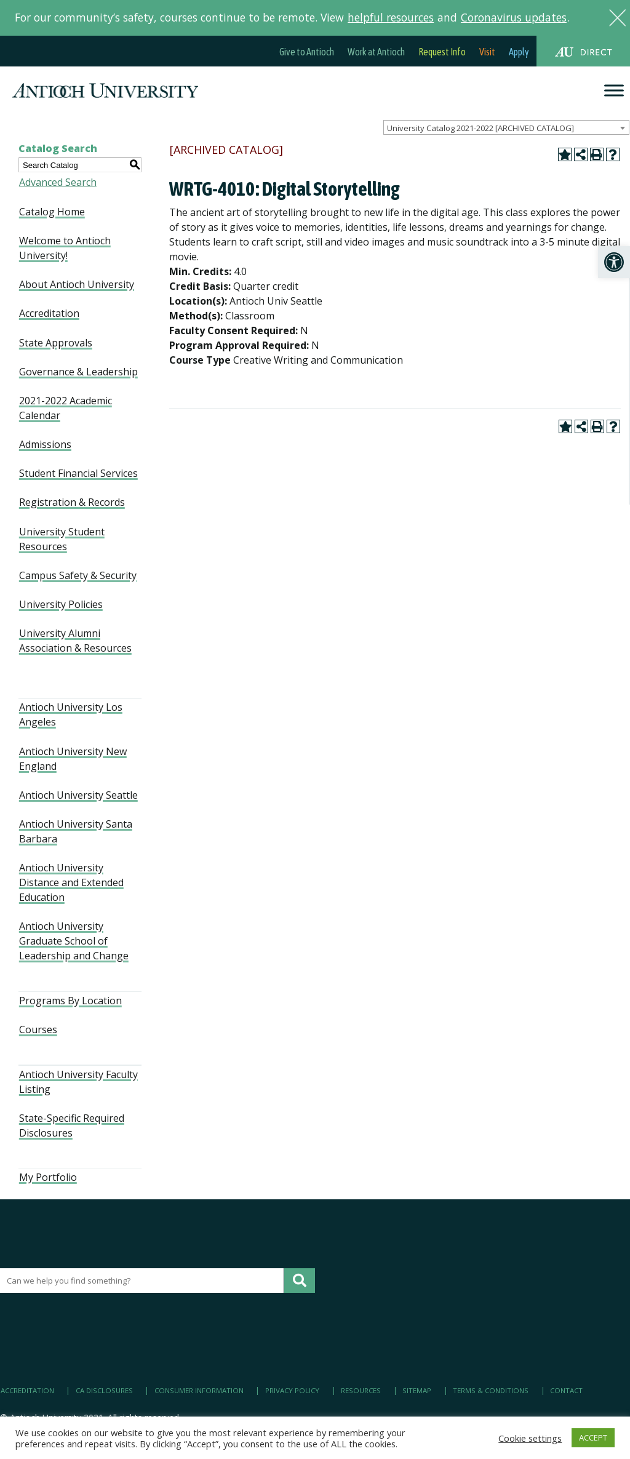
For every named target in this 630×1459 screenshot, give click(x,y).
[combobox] (506, 127)
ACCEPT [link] (593, 1437)
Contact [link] (566, 1390)
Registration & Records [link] (72, 502)
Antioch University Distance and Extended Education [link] (71, 882)
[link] (614, 262)
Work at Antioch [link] (376, 51)
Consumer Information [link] (199, 1390)
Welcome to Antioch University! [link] (65, 248)
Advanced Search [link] (58, 181)
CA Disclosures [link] (104, 1390)
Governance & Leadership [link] (78, 371)
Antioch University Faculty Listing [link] (78, 1082)
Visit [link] (487, 51)
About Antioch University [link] (76, 284)
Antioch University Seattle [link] (78, 795)
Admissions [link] (45, 444)
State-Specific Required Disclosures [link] (71, 1125)
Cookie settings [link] (530, 1438)
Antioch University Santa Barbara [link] (75, 831)
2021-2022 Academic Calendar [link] (65, 408)
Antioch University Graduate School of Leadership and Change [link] (74, 940)
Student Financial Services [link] (78, 473)
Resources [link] (361, 1390)
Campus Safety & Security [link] (78, 575)
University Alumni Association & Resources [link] (75, 640)
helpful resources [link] (391, 17)
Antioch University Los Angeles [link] (70, 714)
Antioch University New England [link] (73, 759)
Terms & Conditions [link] (490, 1390)
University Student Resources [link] (62, 539)
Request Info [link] (442, 51)
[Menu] (614, 91)
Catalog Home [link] (52, 211)
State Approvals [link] (55, 343)
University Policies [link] (61, 604)
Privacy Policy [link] (292, 1390)
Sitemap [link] (416, 1390)
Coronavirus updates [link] (514, 17)
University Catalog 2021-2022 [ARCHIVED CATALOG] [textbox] (480, 128)
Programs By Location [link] (70, 1000)
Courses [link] (38, 1029)
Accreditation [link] (49, 313)
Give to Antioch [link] (306, 51)
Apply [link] (519, 51)
